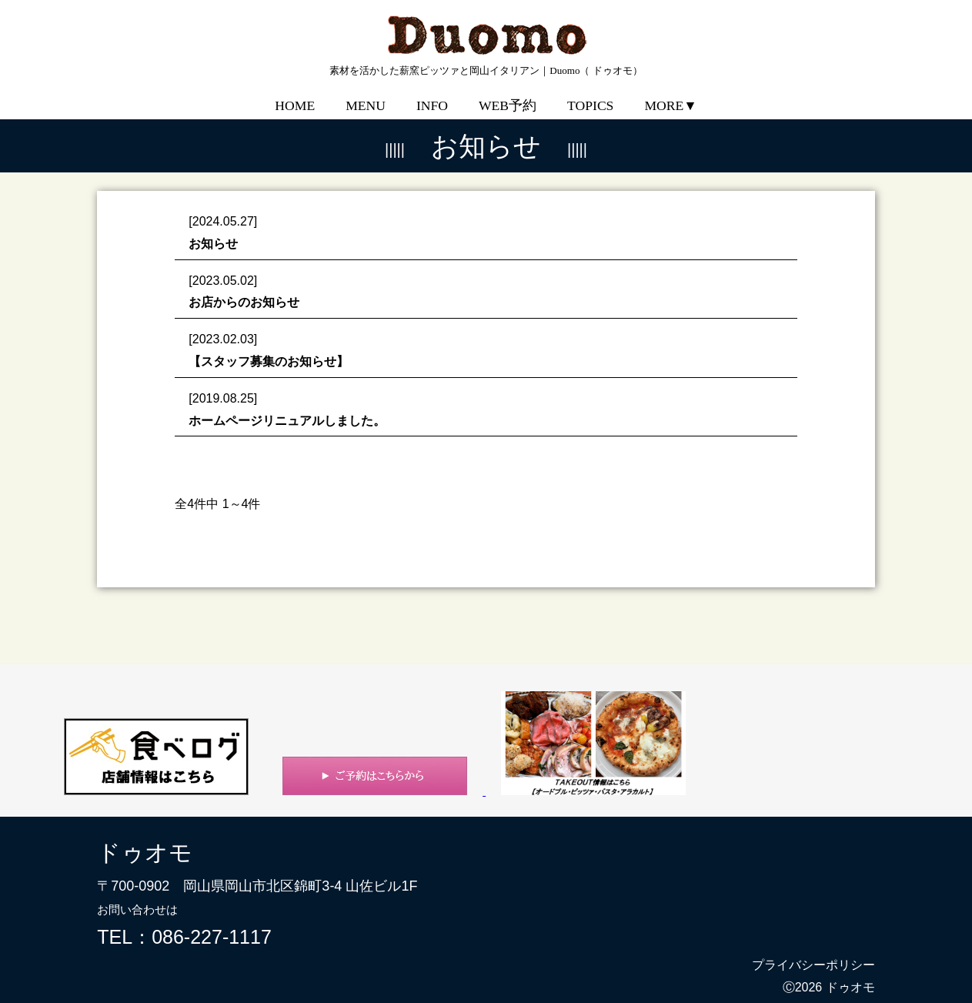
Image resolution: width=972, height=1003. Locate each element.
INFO (432, 94)
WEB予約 (507, 94)
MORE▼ (670, 94)
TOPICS (590, 94)
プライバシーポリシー (813, 954)
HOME (295, 94)
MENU (366, 94)
